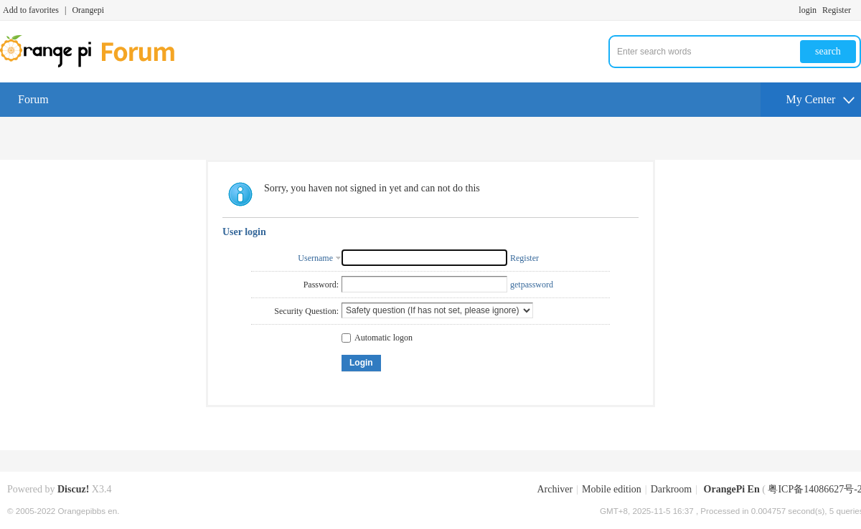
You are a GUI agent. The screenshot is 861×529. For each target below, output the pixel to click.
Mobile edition (611, 489)
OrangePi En (732, 489)
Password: (321, 285)
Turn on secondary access (857, 10)
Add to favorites (31, 10)
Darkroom (671, 489)
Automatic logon (377, 338)
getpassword (531, 285)
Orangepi (88, 10)
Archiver (555, 489)
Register (836, 10)
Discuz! (73, 489)
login (808, 10)
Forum (33, 99)
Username (315, 258)
